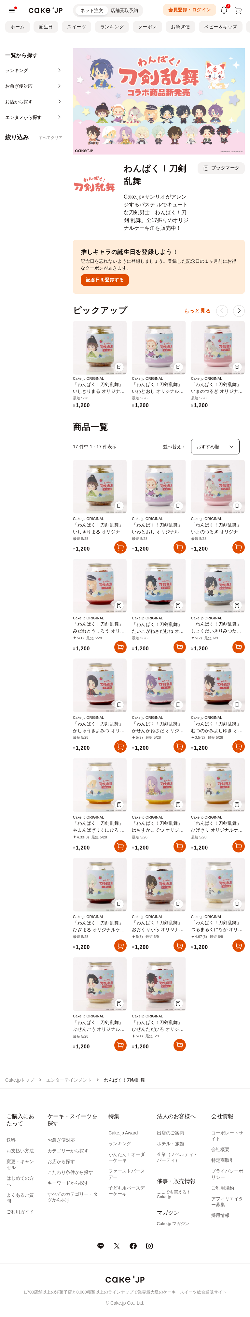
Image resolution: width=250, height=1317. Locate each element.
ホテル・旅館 (170, 1143)
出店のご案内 (170, 1132)
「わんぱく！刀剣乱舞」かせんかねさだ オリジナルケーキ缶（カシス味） (158, 730)
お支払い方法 (20, 1150)
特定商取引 (222, 1160)
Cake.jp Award (123, 1132)
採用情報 (220, 1215)
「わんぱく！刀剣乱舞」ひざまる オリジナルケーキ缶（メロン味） (99, 929)
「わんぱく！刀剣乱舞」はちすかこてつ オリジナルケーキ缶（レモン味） (158, 830)
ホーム (17, 26)
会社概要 (220, 1149)
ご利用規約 (222, 1188)
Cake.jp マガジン (173, 1223)
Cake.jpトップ (19, 1080)
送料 (11, 1140)
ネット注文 (91, 10)
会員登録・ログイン (189, 9)
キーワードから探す (68, 1183)
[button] (239, 311)
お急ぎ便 (180, 26)
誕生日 (46, 26)
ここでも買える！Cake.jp (174, 1194)
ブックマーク (225, 167)
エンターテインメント (69, 1080)
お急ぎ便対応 (61, 1140)
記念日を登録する (105, 279)
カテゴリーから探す (68, 1150)
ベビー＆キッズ (220, 26)
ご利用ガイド (20, 1211)
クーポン (147, 26)
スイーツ (76, 26)
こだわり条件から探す (70, 1172)
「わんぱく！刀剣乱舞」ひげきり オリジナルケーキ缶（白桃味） (217, 830)
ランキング (112, 26)
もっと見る (197, 311)
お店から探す (61, 1161)
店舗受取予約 (124, 10)
